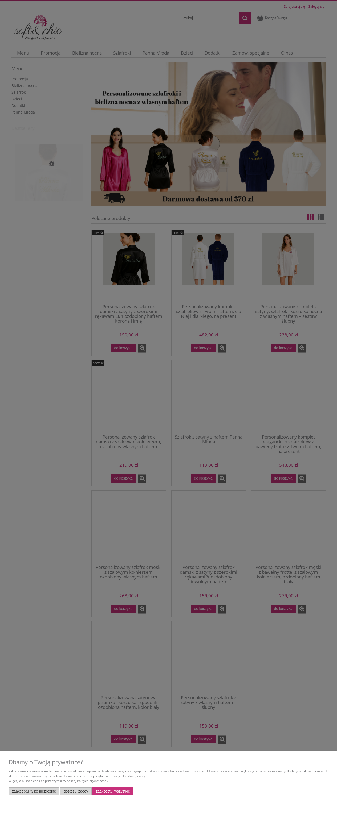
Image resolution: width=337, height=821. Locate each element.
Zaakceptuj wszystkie (113, 791)
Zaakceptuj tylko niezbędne (34, 791)
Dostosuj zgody (76, 791)
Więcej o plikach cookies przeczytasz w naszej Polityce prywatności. (58, 780)
